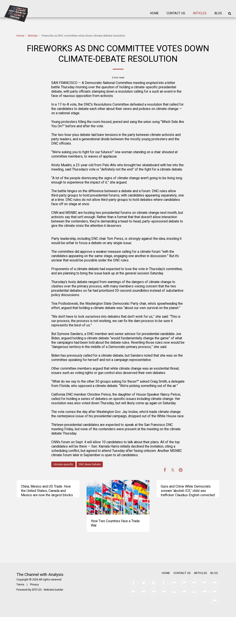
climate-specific (63, 464)
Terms (20, 584)
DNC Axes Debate (90, 464)
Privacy (34, 584)
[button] (229, 13)
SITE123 (37, 590)
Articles (32, 36)
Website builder (53, 590)
